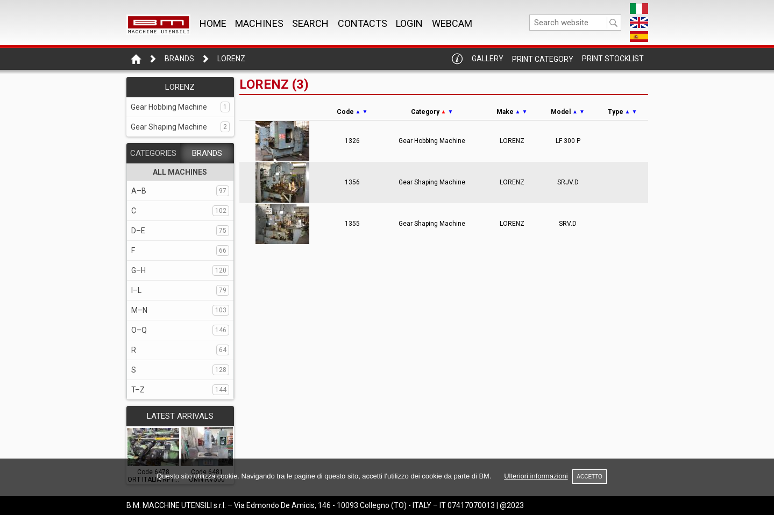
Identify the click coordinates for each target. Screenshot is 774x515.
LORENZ (231, 58)
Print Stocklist (613, 58)
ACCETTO (589, 477)
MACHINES (259, 23)
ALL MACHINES (180, 172)
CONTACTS (362, 23)
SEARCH (310, 23)
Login (409, 23)
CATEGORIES (153, 153)
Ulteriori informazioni (535, 476)
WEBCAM (452, 23)
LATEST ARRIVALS (180, 416)
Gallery (487, 58)
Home (213, 23)
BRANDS (207, 153)
